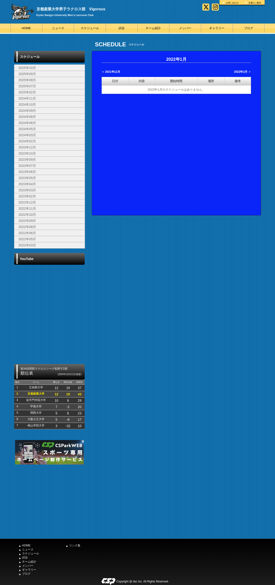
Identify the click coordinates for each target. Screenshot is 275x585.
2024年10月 (27, 104)
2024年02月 (27, 141)
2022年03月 (27, 245)
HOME (26, 28)
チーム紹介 (153, 28)
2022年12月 (27, 202)
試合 (122, 28)
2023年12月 (27, 147)
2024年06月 (27, 123)
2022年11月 (27, 208)
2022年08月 (27, 227)
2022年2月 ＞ (242, 71)
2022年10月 (27, 214)
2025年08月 (27, 80)
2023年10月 (27, 153)
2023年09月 (27, 159)
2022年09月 (27, 221)
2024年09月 (27, 110)
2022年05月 (27, 239)
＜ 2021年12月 (111, 71)
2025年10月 (27, 68)
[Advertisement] (49, 501)
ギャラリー (216, 28)
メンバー (185, 28)
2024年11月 (27, 98)
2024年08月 (27, 117)
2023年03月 (27, 190)
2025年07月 (27, 86)
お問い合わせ (232, 3)
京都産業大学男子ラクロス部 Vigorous (70, 9)
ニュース (58, 28)
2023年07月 (27, 166)
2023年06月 (27, 172)
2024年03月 (27, 135)
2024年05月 (27, 129)
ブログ (248, 28)
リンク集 (74, 545)
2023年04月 (27, 184)
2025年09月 (27, 74)
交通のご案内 (254, 3)
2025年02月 (27, 92)
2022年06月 (27, 233)
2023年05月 (27, 178)
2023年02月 (27, 196)
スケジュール (90, 28)
